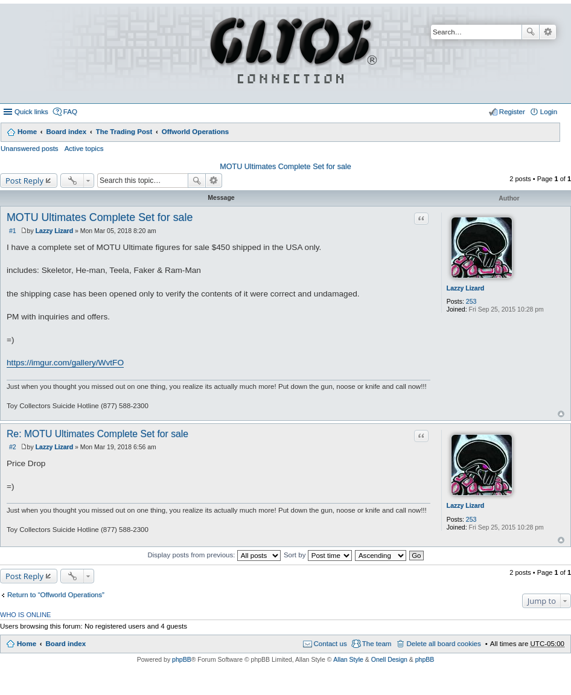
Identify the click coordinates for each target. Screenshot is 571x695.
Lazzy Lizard (465, 288)
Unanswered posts (30, 148)
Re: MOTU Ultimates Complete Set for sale (97, 434)
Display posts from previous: (213, 555)
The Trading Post (124, 131)
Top (561, 414)
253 (471, 301)
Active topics (84, 148)
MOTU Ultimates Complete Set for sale (285, 166)
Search (531, 32)
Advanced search (548, 32)
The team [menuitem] (377, 643)
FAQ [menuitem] (70, 111)
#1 (12, 230)
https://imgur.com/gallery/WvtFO (65, 362)
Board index (66, 131)
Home (27, 131)
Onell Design (389, 659)
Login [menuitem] (548, 111)
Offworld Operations (195, 131)
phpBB (181, 659)
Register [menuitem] (512, 111)
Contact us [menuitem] (330, 643)
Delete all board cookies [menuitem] (443, 643)
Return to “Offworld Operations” (55, 594)
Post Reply (24, 180)
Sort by (318, 555)
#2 (12, 446)
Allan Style (348, 659)
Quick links (31, 111)
